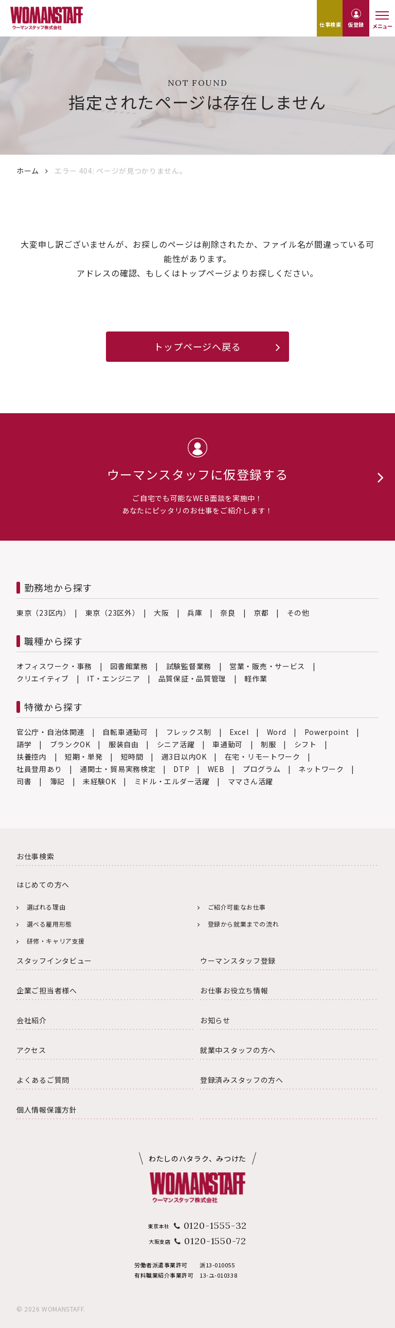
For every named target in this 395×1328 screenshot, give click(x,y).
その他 (298, 612)
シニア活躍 (176, 744)
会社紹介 (31, 1020)
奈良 (227, 612)
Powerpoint (326, 732)
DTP (181, 769)
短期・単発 (84, 756)
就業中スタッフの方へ (238, 1050)
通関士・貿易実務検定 (117, 769)
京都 (261, 612)
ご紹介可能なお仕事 (237, 906)
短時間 (132, 756)
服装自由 (124, 744)
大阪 (161, 612)
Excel (239, 732)
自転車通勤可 (125, 732)
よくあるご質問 (42, 1080)
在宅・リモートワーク (262, 756)
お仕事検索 (35, 856)
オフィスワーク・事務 (54, 666)
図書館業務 (129, 666)
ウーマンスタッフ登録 (238, 960)
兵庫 (194, 612)
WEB (216, 769)
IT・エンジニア (113, 678)
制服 (268, 744)
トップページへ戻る (197, 346)
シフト (305, 744)
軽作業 (255, 678)
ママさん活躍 (250, 781)
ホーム (27, 170)
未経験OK (99, 781)
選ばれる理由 (46, 906)
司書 (23, 781)
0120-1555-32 (215, 1225)
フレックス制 (188, 732)
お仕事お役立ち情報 (234, 990)
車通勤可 (227, 744)
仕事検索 (330, 24)
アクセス (31, 1050)
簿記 (57, 781)
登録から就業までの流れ (243, 923)
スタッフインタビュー (54, 960)
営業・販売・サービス (267, 666)
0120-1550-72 (215, 1241)
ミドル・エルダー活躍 (172, 781)
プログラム (262, 769)
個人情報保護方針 (46, 1109)
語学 (23, 744)
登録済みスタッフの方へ (241, 1080)
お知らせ (215, 1020)
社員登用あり (39, 769)
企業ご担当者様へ (46, 990)
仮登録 (356, 24)
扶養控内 (31, 756)
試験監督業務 (188, 666)
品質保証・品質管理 (192, 678)
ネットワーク (321, 769)
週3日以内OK (184, 756)
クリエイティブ (42, 678)
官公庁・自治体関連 (50, 732)
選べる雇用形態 (49, 923)
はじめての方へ (42, 884)
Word (276, 732)
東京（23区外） (110, 612)
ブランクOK (70, 744)
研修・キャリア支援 (56, 940)
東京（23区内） (41, 612)
